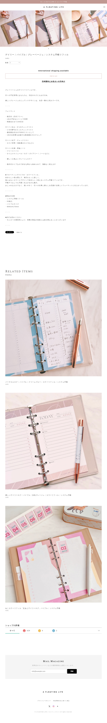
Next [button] (103, 28)
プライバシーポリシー (44, 700)
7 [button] (57, 48)
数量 (6, 62)
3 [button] (51, 48)
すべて (12, 631)
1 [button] (48, 48)
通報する (19, 232)
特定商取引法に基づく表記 (61, 700)
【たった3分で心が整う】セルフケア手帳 (53, 1)
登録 (71, 671)
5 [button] (54, 48)
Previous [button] (3, 28)
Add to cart (53, 76)
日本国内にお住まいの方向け (53, 81)
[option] (53, 28)
